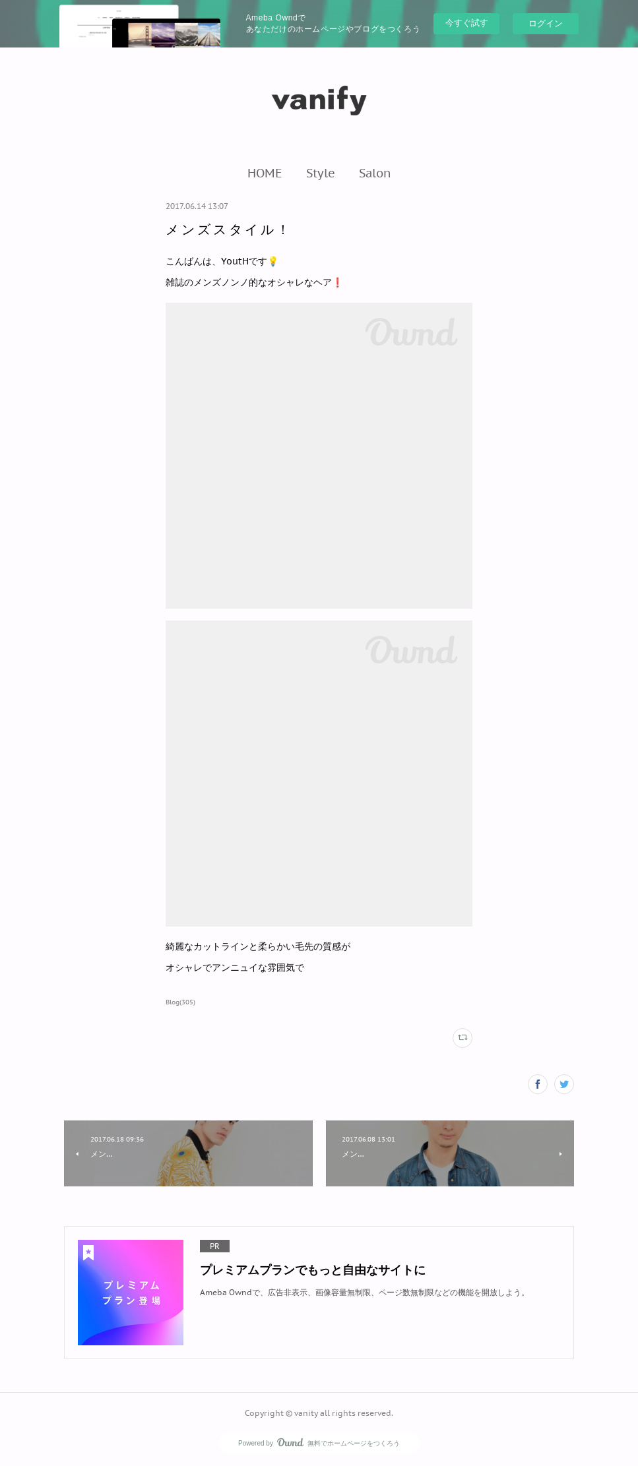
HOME (264, 173)
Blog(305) (180, 1002)
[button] (264, 173)
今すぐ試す (466, 23)
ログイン (545, 23)
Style (320, 173)
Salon (375, 173)
